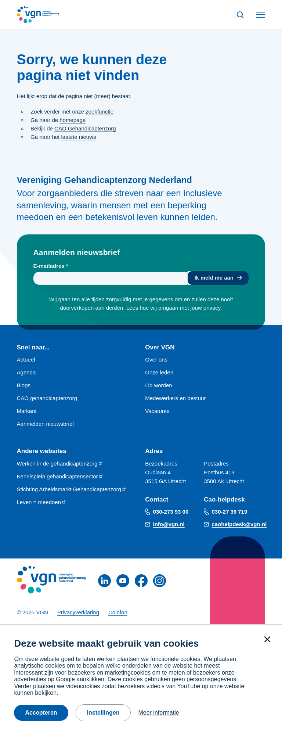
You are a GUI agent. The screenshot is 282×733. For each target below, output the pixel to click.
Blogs (24, 386)
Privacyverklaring (78, 613)
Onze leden (159, 373)
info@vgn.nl (169, 524)
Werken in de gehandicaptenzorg (60, 464)
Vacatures (157, 412)
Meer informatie (158, 712)
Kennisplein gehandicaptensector (60, 477)
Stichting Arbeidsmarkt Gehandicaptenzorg (72, 489)
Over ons (156, 360)
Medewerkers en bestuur (175, 399)
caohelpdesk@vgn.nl (239, 524)
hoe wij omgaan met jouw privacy (180, 308)
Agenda (26, 373)
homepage (72, 120)
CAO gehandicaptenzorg (47, 399)
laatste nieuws (78, 137)
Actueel (26, 360)
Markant (27, 412)
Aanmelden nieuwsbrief (45, 424)
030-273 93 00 (171, 512)
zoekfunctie (99, 111)
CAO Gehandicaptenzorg (85, 128)
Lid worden (158, 386)
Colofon (117, 613)
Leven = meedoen (42, 502)
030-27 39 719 (229, 512)
